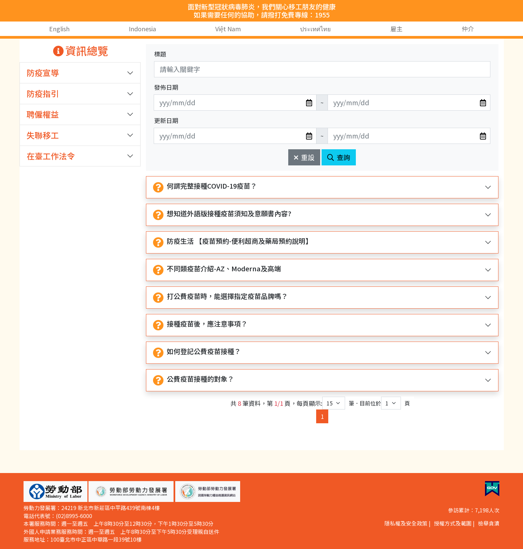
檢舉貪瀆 (488, 523)
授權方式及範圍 (453, 523)
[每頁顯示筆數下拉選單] (333, 403)
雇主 (396, 28)
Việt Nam (228, 28)
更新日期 (166, 120)
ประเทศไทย (315, 28)
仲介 (468, 28)
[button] (55, 491)
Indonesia (142, 28)
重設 (304, 157)
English (59, 28)
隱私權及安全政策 (405, 523)
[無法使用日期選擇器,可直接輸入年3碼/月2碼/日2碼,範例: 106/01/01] (235, 102)
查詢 (338, 157)
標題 (160, 53)
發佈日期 (166, 87)
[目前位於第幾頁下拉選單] (391, 403)
